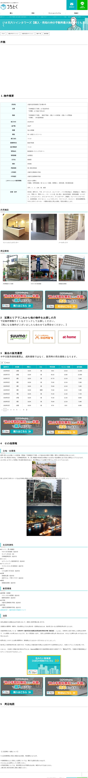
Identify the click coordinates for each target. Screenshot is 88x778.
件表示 (8, 362)
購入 (11, 13)
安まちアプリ (67, 649)
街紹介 (76, 13)
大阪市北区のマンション (27, 33)
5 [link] (16, 409)
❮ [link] (2, 409)
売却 (33, 13)
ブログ (3, 33)
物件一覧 (39, 33)
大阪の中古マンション (13, 33)
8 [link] (23, 409)
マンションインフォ (54, 13)
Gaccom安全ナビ (35, 649)
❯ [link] (26, 409)
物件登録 (46, 33)
